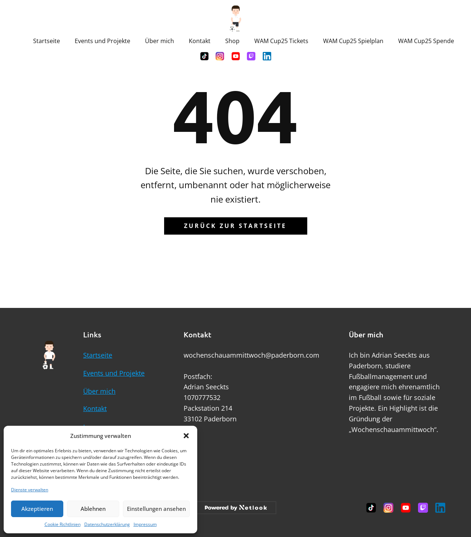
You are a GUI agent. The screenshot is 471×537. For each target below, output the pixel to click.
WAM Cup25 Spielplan (353, 41)
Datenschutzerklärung (107, 524)
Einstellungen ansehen (156, 508)
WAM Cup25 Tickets (281, 41)
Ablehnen (93, 508)
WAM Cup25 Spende (426, 41)
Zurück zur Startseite (235, 226)
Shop (232, 41)
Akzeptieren (37, 508)
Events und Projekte (102, 41)
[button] (186, 435)
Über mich (159, 41)
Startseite (46, 41)
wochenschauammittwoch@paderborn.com (251, 355)
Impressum (145, 524)
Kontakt (199, 41)
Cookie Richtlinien (63, 524)
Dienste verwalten (29, 490)
